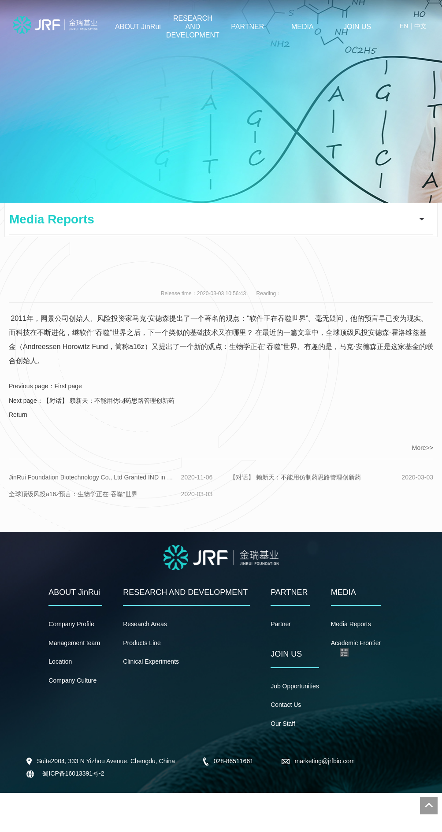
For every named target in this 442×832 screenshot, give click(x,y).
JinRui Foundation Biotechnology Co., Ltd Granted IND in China (93, 477)
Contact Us (286, 704)
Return (18, 414)
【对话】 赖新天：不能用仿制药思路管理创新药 (109, 400)
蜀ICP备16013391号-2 (72, 773)
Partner (281, 624)
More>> (422, 447)
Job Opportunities (295, 686)
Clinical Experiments (151, 661)
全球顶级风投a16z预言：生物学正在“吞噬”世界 (73, 494)
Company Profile (71, 624)
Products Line (142, 642)
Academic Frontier (356, 642)
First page (68, 386)
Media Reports (351, 624)
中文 (420, 26)
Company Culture (72, 680)
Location (60, 661)
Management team (74, 642)
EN (404, 26)
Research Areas (145, 624)
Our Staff (283, 723)
